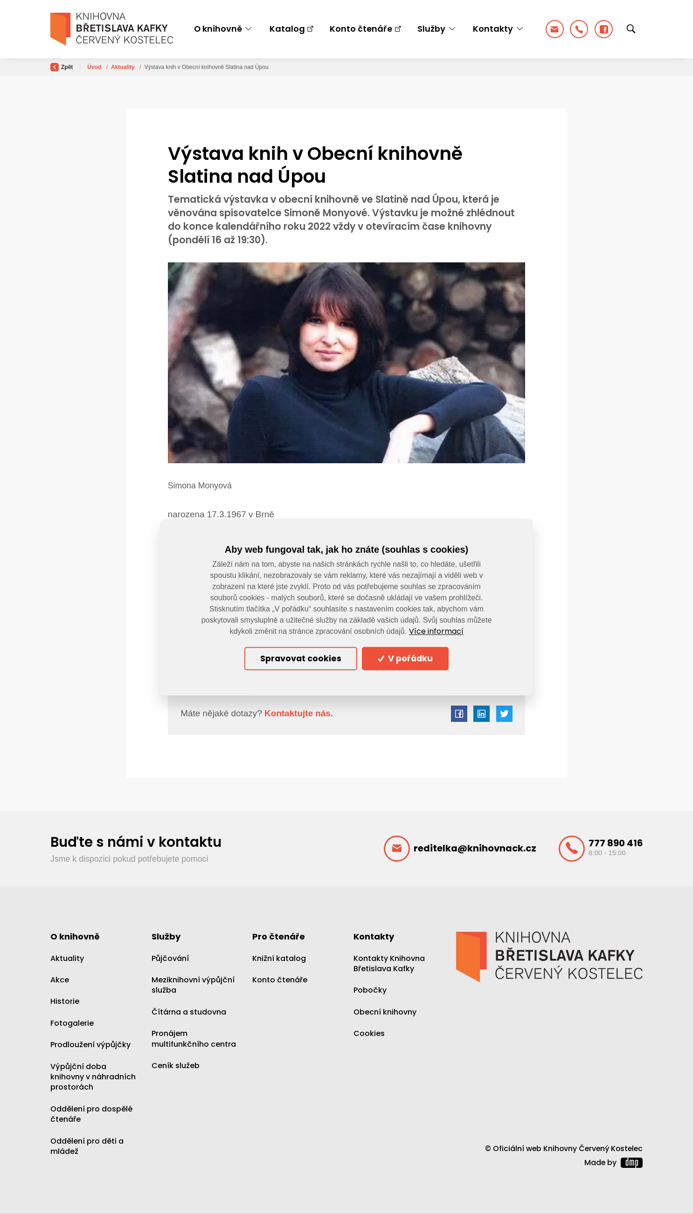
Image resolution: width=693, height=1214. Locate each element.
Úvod (95, 67)
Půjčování (170, 958)
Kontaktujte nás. (297, 713)
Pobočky (370, 990)
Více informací (436, 631)
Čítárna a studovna (189, 1012)
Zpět (61, 67)
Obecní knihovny (384, 1012)
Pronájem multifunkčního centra (194, 1038)
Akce (59, 979)
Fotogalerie (72, 1023)
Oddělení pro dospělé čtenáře (91, 1114)
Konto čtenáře (361, 28)
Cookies (369, 1033)
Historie (64, 1001)
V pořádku (405, 658)
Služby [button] (431, 28)
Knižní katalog (279, 958)
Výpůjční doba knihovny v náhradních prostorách (93, 1077)
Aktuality (123, 67)
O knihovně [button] (218, 28)
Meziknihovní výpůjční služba (193, 984)
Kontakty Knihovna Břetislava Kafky (389, 963)
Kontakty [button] (493, 28)
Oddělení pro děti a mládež (87, 1146)
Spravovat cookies (300, 658)
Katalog (287, 28)
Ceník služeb (176, 1065)
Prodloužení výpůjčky (90, 1044)
